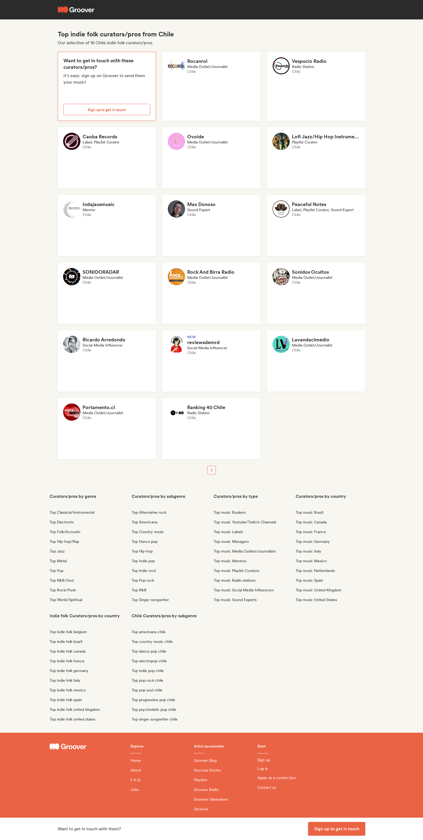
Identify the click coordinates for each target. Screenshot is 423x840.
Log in (262, 768)
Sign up (263, 760)
